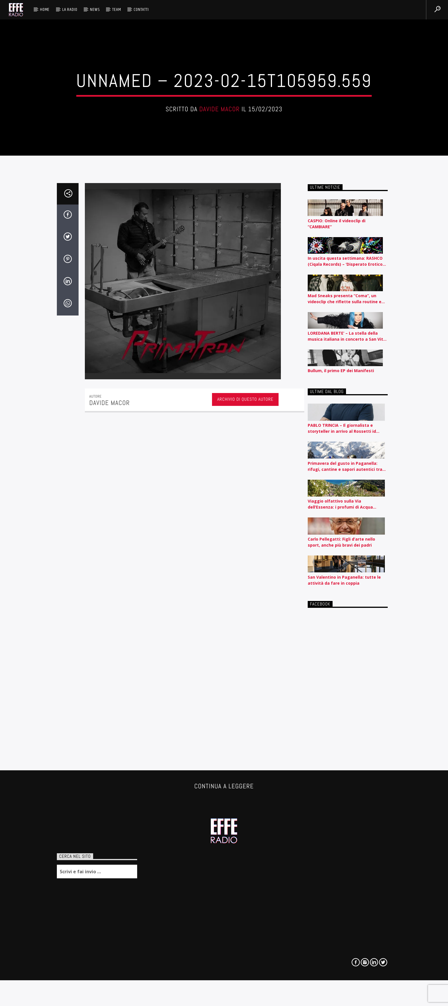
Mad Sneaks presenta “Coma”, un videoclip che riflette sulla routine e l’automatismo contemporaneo (344, 497)
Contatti (141, 9)
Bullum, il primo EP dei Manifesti (341, 569)
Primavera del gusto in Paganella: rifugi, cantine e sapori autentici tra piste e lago (345, 665)
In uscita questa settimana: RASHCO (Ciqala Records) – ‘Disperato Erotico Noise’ (345, 460)
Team (116, 9)
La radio (69, 9)
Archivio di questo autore (245, 598)
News (94, 9)
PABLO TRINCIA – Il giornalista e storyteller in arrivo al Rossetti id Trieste (342, 627)
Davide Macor (219, 200)
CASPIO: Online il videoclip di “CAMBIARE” (336, 422)
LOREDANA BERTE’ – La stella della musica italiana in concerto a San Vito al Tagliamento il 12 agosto (347, 535)
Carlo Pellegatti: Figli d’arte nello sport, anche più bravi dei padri (341, 741)
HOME (44, 9)
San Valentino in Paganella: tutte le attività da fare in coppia (344, 778)
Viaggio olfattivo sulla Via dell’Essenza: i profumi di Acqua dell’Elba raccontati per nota (340, 703)
